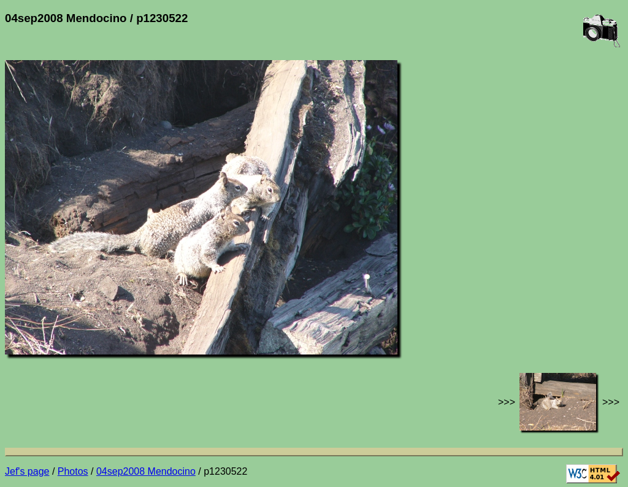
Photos (73, 471)
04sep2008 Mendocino (146, 471)
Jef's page (27, 471)
